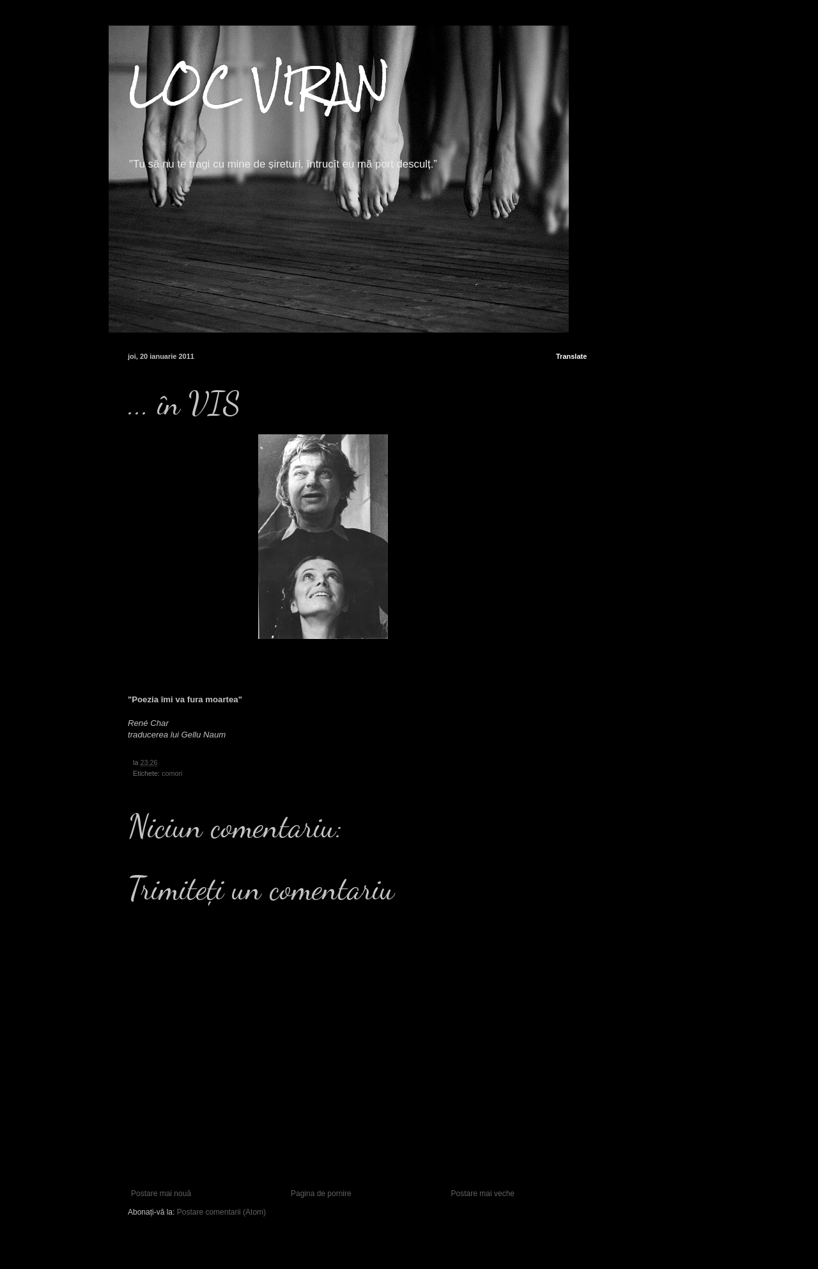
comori (172, 773)
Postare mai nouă (161, 1193)
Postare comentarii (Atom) (221, 1212)
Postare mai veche (482, 1193)
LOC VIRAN (259, 85)
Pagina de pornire (321, 1193)
